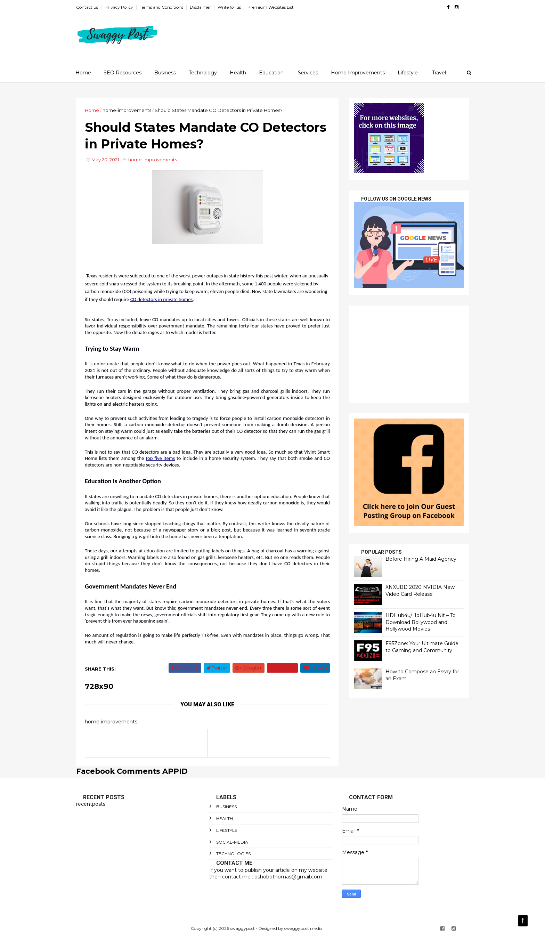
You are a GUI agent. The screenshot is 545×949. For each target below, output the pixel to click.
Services (308, 73)
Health (238, 73)
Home (83, 73)
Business (165, 73)
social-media (232, 842)
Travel (439, 73)
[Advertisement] (409, 354)
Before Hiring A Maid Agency (420, 559)
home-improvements (127, 110)
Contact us (87, 7)
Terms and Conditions (161, 7)
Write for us (229, 7)
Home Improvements (358, 73)
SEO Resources (122, 73)
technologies (233, 853)
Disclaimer (200, 7)
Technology (203, 73)
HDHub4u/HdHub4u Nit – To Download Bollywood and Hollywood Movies (420, 622)
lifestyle (226, 830)
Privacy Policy (119, 7)
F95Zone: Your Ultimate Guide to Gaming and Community (421, 647)
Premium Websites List (270, 7)
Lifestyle (408, 73)
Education (271, 73)
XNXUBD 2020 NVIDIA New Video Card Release (420, 590)
